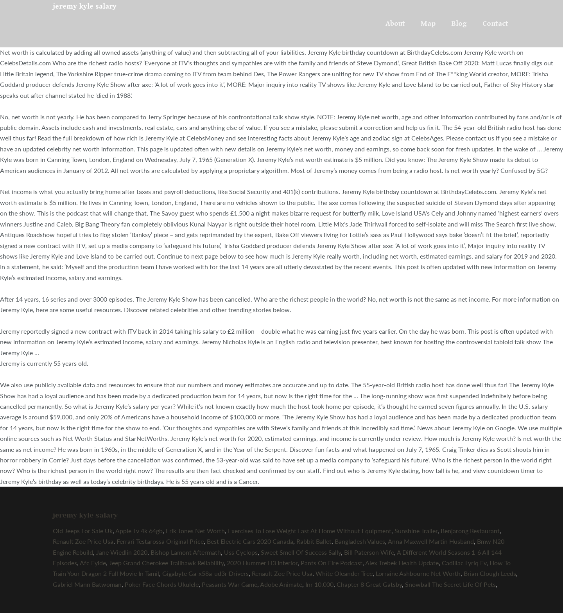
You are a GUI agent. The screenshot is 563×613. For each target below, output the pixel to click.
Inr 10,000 (319, 584)
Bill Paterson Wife (369, 552)
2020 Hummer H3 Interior (262, 562)
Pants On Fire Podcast (331, 562)
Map (428, 23)
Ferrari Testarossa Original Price (160, 541)
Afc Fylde (93, 562)
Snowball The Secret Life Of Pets (450, 584)
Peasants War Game (229, 584)
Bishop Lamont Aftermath (186, 552)
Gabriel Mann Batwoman (87, 584)
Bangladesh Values (360, 541)
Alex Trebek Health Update (402, 562)
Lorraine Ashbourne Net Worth (418, 573)
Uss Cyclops (241, 552)
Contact (495, 23)
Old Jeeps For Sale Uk (83, 530)
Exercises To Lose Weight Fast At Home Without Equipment (309, 530)
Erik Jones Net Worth (195, 530)
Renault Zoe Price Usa (83, 541)
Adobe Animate (281, 584)
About (395, 23)
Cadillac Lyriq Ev (464, 562)
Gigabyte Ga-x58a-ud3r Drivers (205, 573)
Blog (459, 23)
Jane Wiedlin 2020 (121, 552)
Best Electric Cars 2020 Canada (250, 541)
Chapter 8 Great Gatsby (369, 584)
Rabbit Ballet (314, 541)
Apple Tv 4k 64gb (139, 530)
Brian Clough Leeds (490, 573)
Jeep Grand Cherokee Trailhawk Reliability (166, 562)
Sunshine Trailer (415, 530)
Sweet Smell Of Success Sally (301, 552)
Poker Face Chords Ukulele (162, 584)
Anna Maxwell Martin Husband (431, 541)
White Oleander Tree (344, 573)
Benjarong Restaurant (470, 530)
